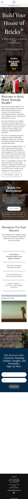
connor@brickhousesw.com (14, 490)
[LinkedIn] (14, 493)
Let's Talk (14, 208)
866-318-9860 (16, 480)
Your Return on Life (14, 214)
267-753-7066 (16, 479)
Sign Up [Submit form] (14, 386)
